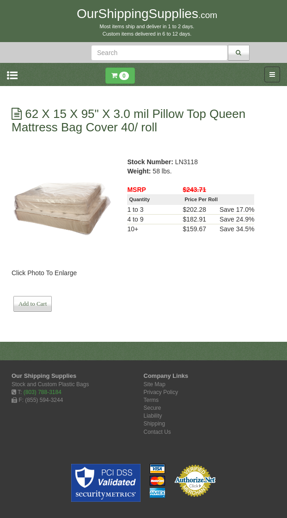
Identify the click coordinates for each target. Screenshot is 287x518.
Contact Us (157, 432)
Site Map (154, 384)
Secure (152, 408)
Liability (153, 416)
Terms (151, 400)
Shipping (154, 423)
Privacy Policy (161, 392)
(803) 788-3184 (42, 392)
